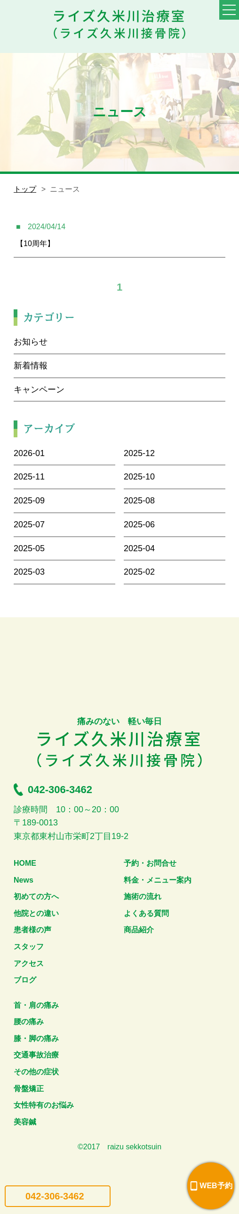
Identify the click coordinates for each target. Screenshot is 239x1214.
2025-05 (29, 548)
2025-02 (139, 572)
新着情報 (31, 365)
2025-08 (139, 500)
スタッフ (29, 947)
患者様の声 (32, 930)
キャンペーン (39, 389)
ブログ (25, 980)
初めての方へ (36, 896)
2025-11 (29, 476)
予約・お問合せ (150, 863)
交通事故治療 (36, 1055)
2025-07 (29, 524)
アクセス (29, 963)
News (23, 880)
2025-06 (139, 524)
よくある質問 (146, 913)
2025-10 (139, 476)
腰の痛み (29, 1022)
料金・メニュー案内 (157, 880)
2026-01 (29, 453)
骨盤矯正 (29, 1089)
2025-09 (29, 500)
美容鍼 (25, 1122)
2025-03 (29, 572)
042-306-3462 (54, 1196)
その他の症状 (36, 1072)
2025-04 (139, 548)
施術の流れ (142, 896)
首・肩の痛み (36, 1005)
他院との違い (36, 913)
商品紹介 (139, 930)
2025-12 (139, 453)
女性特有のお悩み (44, 1105)
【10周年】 (35, 243)
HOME (25, 863)
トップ (25, 189)
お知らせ (31, 341)
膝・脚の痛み (36, 1038)
